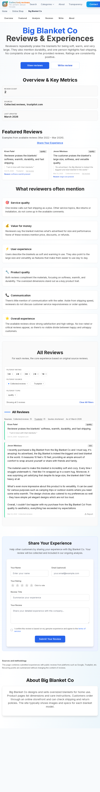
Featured (22, 18)
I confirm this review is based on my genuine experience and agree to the (50, 629)
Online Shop (17, 11)
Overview (8, 18)
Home (4, 11)
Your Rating (16, 581)
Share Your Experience (50, 142)
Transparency (75, 4)
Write (61, 18)
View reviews (35, 65)
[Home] (16, 4)
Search (33, 4)
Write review (65, 65)
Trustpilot (38, 419)
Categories (47, 4)
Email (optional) (59, 568)
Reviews (49, 18)
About (62, 4)
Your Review (16, 605)
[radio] (13, 585)
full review (30, 171)
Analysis (36, 18)
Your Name (16, 568)
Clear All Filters (86, 402)
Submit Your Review (50, 639)
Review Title (16, 592)
